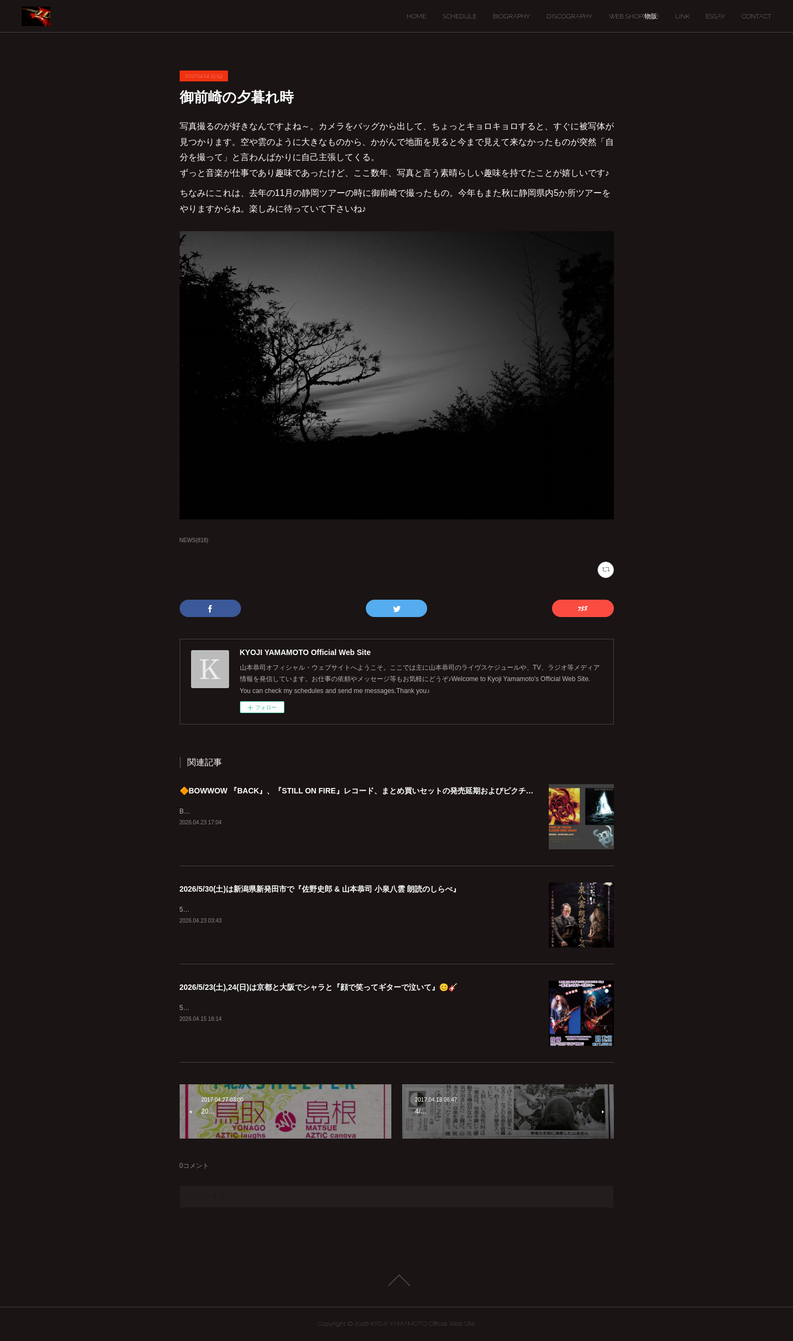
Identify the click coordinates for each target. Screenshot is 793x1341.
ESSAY (715, 16)
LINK (682, 16)
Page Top (396, 1280)
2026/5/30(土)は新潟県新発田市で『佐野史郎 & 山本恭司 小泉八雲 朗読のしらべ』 (320, 889)
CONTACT (756, 16)
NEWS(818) (194, 540)
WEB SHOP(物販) (634, 16)
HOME (416, 16)
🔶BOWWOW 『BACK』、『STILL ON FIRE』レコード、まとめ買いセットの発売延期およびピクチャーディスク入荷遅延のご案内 (406, 790)
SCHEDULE (459, 16)
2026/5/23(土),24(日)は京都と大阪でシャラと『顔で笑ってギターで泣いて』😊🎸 (319, 987)
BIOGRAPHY (511, 16)
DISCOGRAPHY (570, 16)
